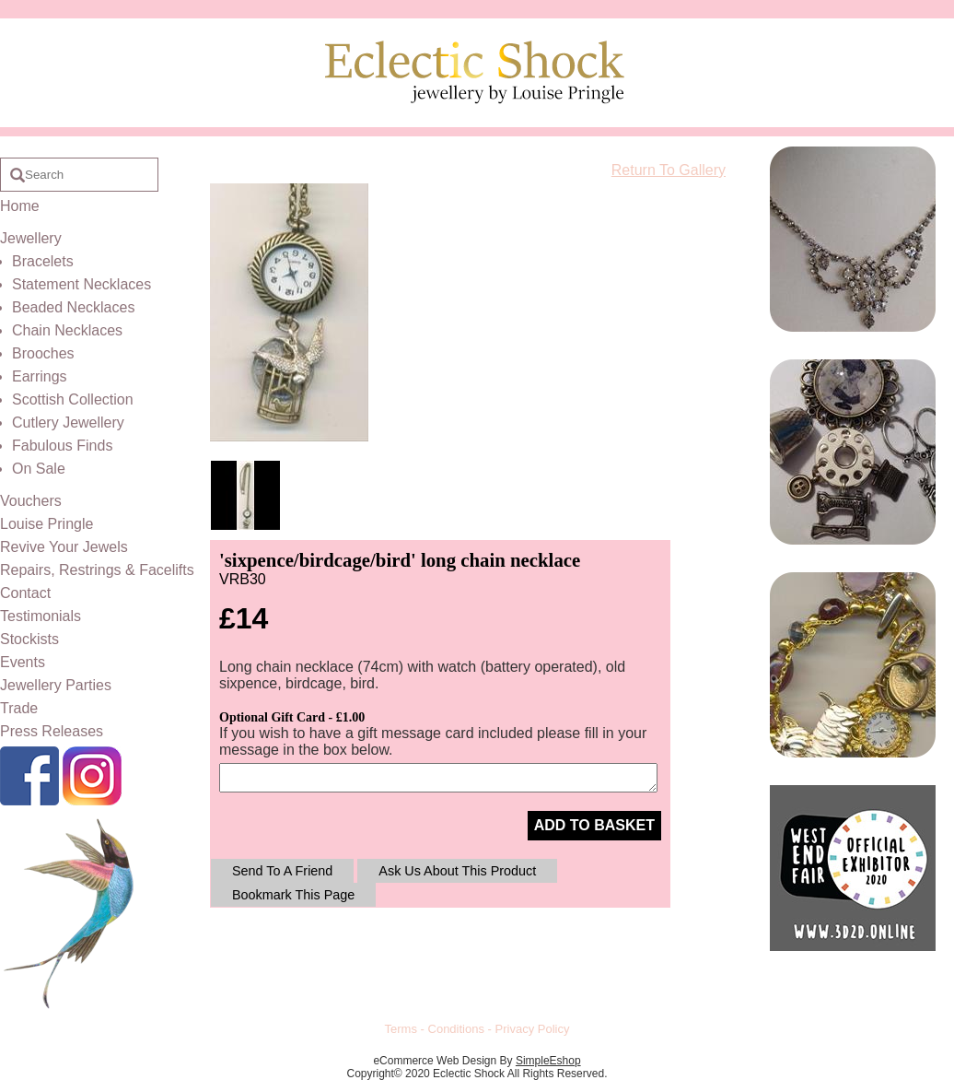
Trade (19, 708)
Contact (25, 593)
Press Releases (51, 731)
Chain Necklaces (67, 330)
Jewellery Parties (55, 685)
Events (22, 662)
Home (20, 206)
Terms (401, 1029)
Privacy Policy (532, 1029)
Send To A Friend (282, 870)
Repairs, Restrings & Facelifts (97, 570)
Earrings (39, 376)
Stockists (29, 639)
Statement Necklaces (81, 284)
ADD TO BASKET (594, 825)
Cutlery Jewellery (68, 422)
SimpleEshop (548, 1060)
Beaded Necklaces (73, 307)
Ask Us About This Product (457, 870)
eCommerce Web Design (434, 1060)
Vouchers (31, 501)
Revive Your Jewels (64, 547)
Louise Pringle (46, 524)
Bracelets (43, 261)
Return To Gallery (668, 170)
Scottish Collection (73, 399)
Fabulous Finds (62, 445)
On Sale (38, 468)
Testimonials (40, 616)
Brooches (43, 353)
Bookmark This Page (293, 894)
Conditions (456, 1029)
